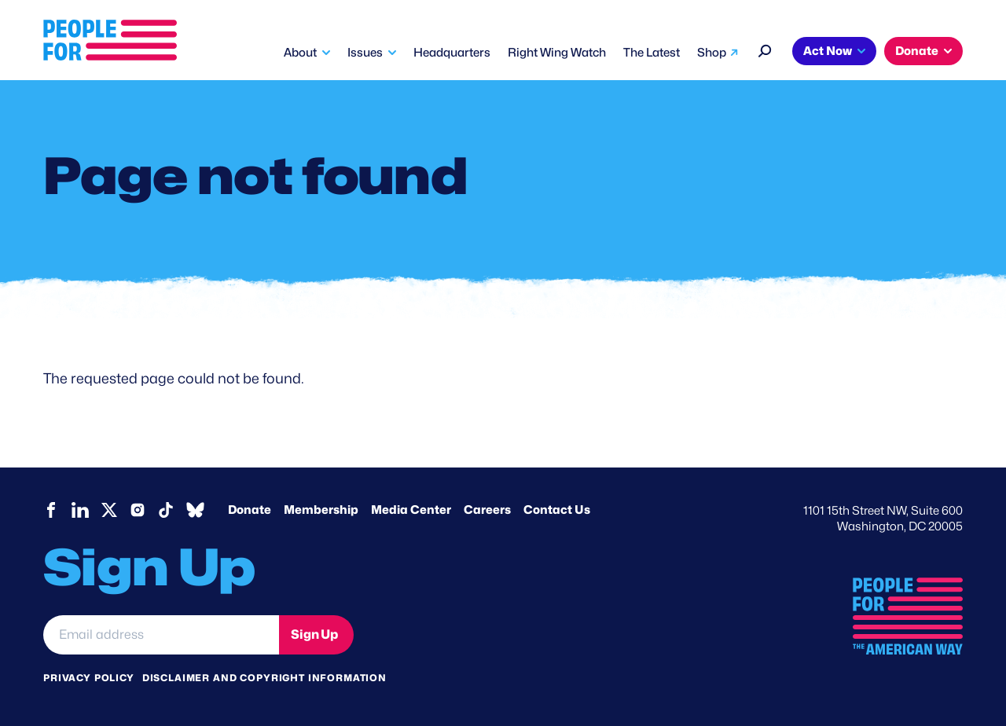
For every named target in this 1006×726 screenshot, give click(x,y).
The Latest (651, 53)
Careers (487, 510)
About (300, 53)
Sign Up (314, 634)
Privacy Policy (88, 678)
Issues (365, 53)
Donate (916, 51)
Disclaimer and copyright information (264, 678)
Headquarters (451, 53)
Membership (321, 510)
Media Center (411, 510)
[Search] (765, 49)
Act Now (827, 51)
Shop (711, 53)
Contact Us (556, 510)
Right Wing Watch (557, 53)
